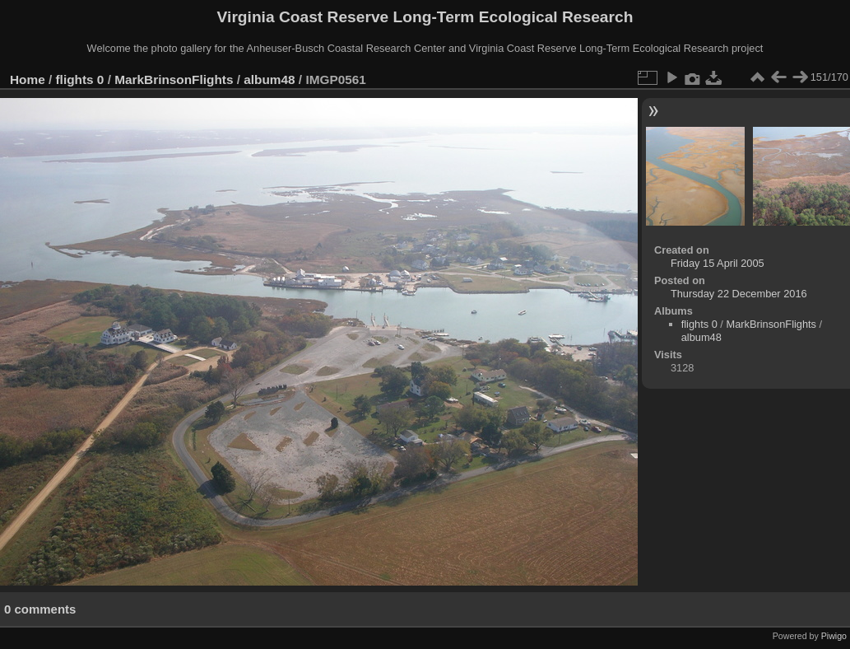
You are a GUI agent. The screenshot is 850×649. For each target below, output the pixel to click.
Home (27, 79)
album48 (269, 79)
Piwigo (834, 636)
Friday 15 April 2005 (717, 263)
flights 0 (80, 79)
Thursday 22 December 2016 (739, 293)
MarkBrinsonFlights (173, 79)
